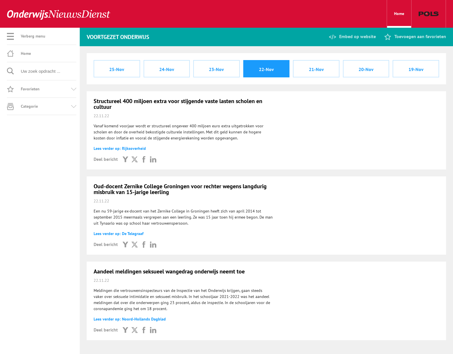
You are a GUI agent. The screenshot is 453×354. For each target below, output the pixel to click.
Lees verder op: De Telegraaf (119, 233)
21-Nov (316, 69)
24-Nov (166, 69)
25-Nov (116, 69)
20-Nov (366, 69)
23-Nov (216, 69)
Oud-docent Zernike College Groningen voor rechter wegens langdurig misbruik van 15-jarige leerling (180, 189)
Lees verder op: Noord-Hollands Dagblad (130, 319)
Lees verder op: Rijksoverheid (120, 148)
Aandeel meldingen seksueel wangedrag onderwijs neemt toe (169, 271)
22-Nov (266, 69)
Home (399, 19)
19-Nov (416, 69)
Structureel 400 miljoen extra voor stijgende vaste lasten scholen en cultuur (178, 104)
